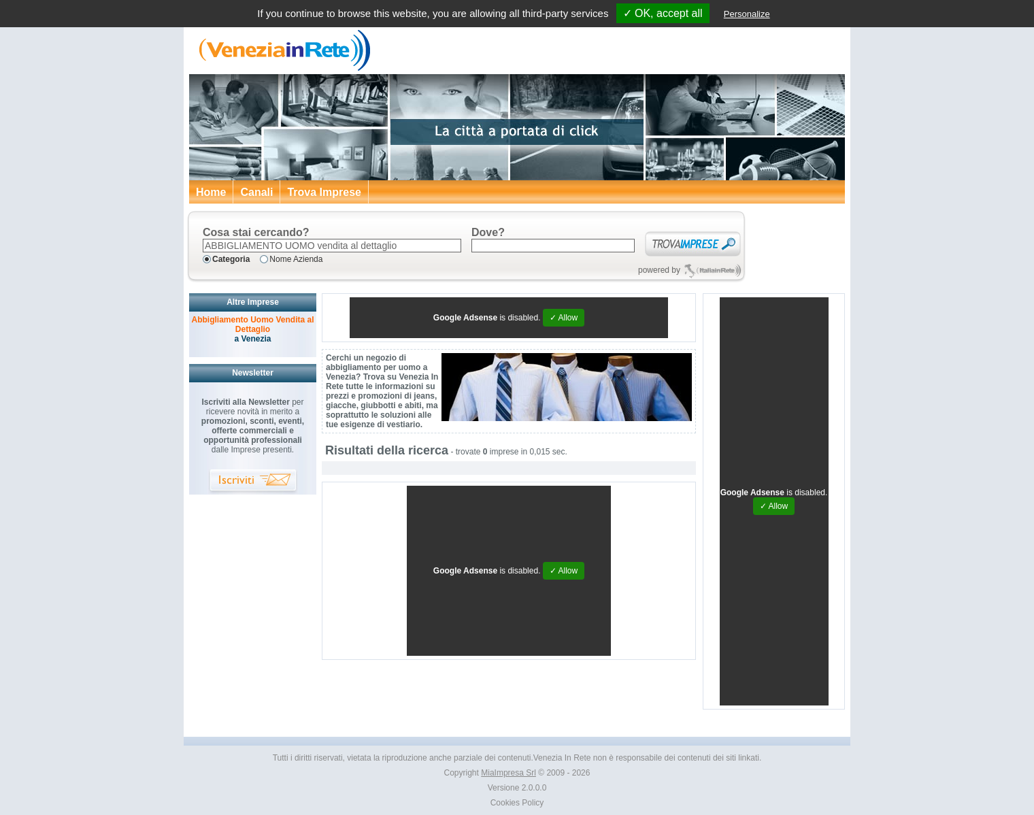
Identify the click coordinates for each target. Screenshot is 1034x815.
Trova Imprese (324, 192)
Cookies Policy (517, 803)
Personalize (747, 14)
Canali (256, 192)
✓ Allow (564, 317)
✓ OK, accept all (663, 13)
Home (211, 192)
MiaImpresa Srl (508, 773)
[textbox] (332, 245)
